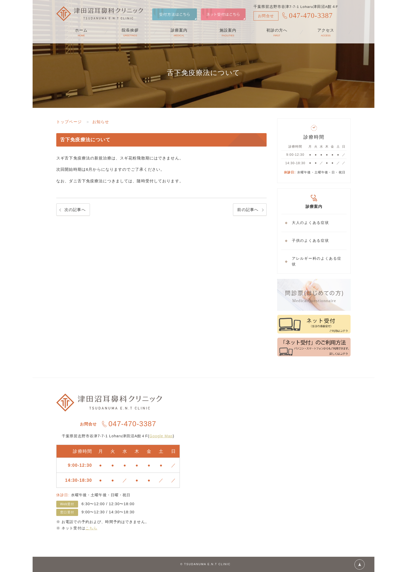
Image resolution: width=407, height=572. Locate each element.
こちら (91, 528)
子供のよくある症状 (310, 241)
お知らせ (100, 121)
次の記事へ (75, 209)
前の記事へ (247, 209)
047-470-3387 (311, 15)
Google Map (161, 436)
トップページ (69, 121)
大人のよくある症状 (310, 223)
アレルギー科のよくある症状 (316, 262)
